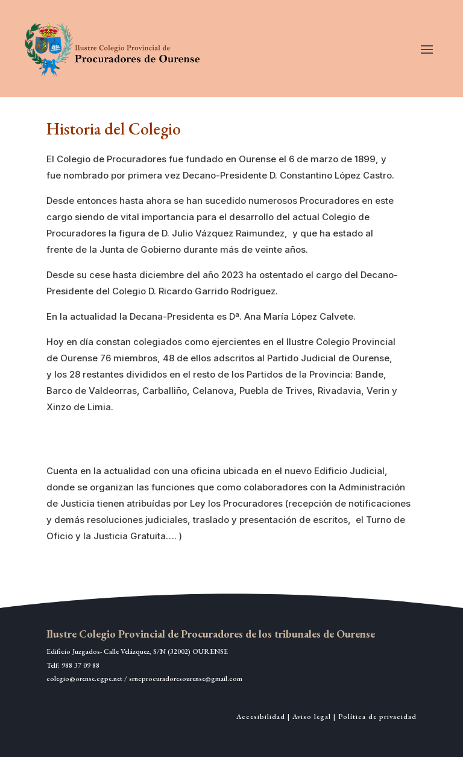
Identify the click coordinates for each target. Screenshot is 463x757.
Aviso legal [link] (311, 716)
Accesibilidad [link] (260, 716)
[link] (114, 48)
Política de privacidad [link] (377, 716)
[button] (426, 49)
